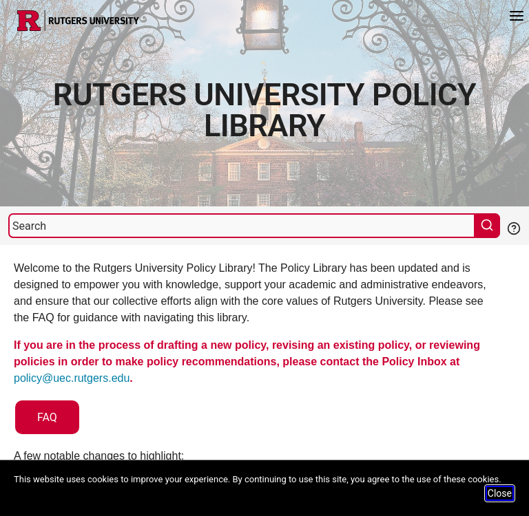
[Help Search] (513, 227)
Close (500, 493)
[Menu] (516, 17)
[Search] (241, 225)
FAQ (47, 417)
